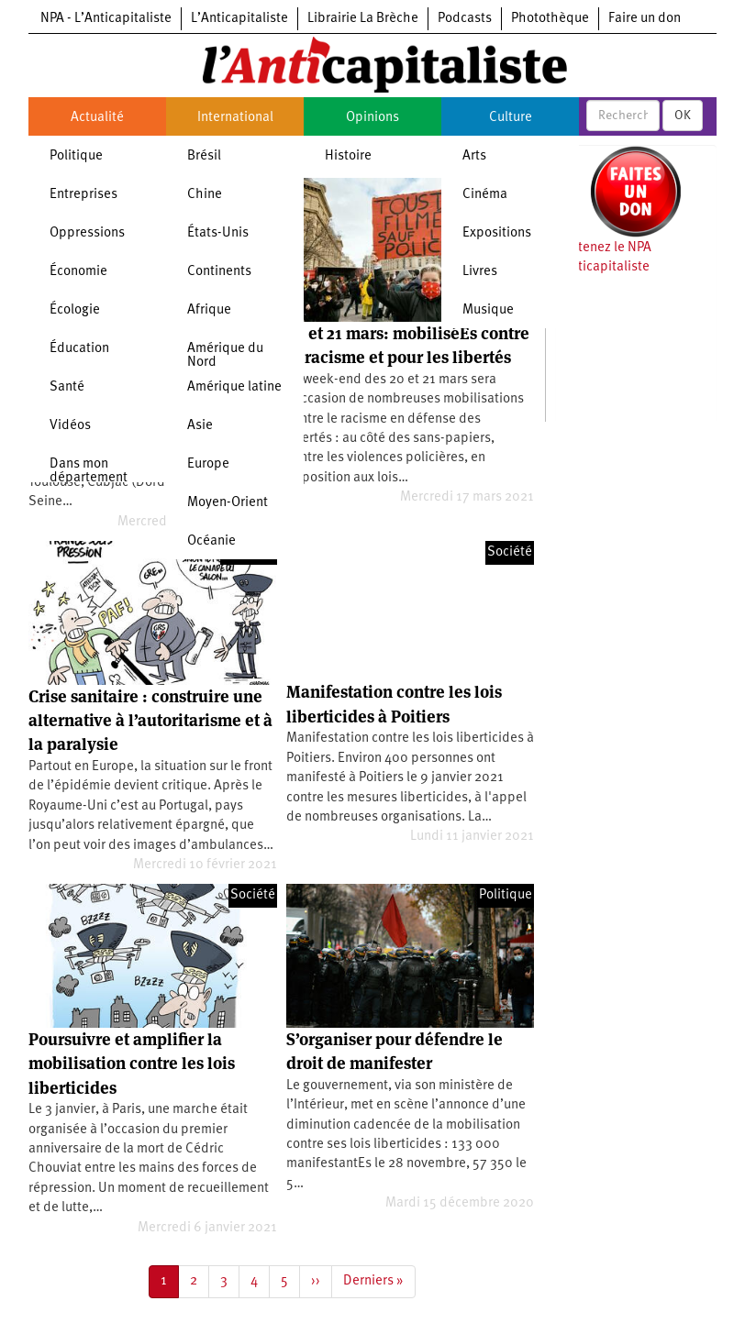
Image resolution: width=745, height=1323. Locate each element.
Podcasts (465, 19)
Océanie (211, 541)
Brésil (204, 156)
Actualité (97, 118)
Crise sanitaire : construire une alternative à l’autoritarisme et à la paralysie (150, 720)
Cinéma (484, 195)
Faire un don (644, 19)
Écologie (75, 310)
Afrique (209, 310)
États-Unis (218, 233)
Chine (204, 195)
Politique (76, 156)
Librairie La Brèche (362, 19)
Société (509, 552)
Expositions (496, 233)
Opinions (372, 118)
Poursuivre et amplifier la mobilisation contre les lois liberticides (131, 1063)
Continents (219, 272)
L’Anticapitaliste (239, 19)
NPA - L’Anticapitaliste (106, 19)
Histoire (348, 156)
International (235, 118)
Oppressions (87, 233)
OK (682, 115)
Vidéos (70, 426)
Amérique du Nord (225, 355)
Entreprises (83, 195)
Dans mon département (89, 471)
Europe (208, 464)
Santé (67, 387)
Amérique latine (234, 387)
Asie (200, 426)
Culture (510, 118)
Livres (479, 272)
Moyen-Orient (227, 503)
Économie (78, 272)
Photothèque (550, 19)
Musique (488, 310)
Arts (474, 156)
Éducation (79, 349)
